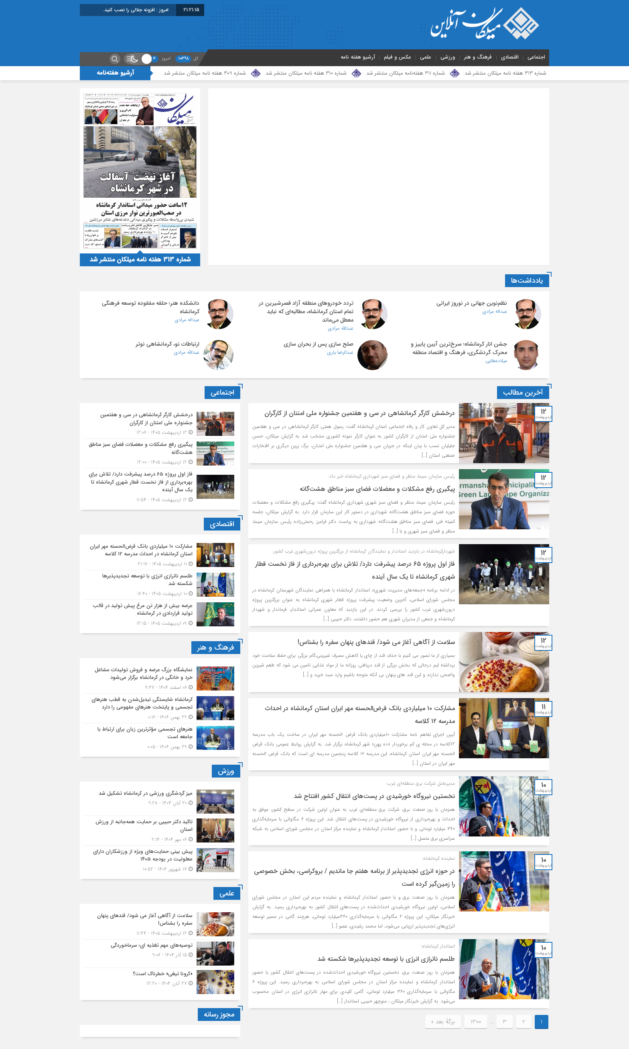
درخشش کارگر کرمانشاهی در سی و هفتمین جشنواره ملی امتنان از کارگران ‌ (358, 413)
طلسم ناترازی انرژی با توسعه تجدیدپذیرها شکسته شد (386, 959)
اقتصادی (510, 57)
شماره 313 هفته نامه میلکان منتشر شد (505, 73)
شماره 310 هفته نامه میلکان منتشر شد (306, 73)
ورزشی (447, 57)
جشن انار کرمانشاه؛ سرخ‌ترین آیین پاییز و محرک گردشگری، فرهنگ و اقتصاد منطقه (459, 348)
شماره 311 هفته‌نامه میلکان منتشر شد (405, 73)
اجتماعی (536, 57)
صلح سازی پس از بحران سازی (318, 344)
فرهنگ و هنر (478, 57)
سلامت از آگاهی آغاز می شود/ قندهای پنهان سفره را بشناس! (376, 642)
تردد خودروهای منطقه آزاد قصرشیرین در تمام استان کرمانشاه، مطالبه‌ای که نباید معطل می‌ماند (306, 311)
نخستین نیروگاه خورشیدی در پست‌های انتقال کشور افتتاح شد (374, 796)
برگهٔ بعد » (443, 1022)
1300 (476, 1022)
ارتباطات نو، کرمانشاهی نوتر (167, 344)
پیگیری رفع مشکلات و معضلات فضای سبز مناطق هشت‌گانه (377, 489)
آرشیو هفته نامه (358, 57)
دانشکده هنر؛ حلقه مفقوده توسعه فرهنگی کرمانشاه (150, 307)
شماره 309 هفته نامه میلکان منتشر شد (205, 73)
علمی (425, 57)
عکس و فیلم (397, 57)
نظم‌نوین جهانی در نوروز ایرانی (471, 303)
